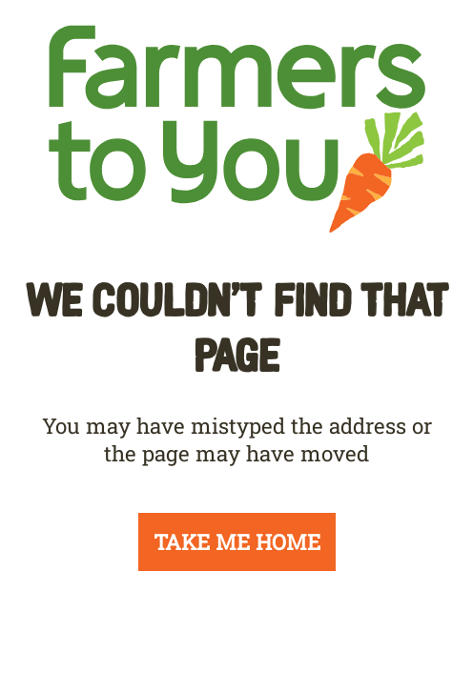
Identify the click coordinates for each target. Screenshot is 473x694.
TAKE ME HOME (237, 542)
